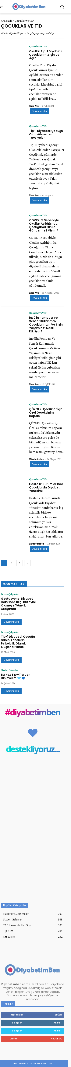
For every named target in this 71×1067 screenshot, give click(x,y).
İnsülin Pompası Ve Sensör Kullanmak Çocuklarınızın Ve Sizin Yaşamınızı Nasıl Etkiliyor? (46, 324)
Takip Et (57, 1022)
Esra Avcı (34, 105)
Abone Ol (56, 1038)
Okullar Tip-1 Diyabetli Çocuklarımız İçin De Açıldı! (45, 54)
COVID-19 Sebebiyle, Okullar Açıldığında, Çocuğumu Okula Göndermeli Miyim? (44, 225)
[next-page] (27, 563)
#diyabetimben (32, 712)
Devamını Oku (11, 621)
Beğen (58, 1014)
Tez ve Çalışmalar (10, 594)
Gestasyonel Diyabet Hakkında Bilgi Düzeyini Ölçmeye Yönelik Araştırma (18, 604)
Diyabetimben (36, 459)
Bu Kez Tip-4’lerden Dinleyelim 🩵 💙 (15, 676)
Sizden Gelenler (9, 670)
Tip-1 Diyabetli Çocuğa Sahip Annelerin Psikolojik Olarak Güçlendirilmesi (18, 642)
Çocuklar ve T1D (38, 46)
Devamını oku (39, 111)
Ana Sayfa (6, 20)
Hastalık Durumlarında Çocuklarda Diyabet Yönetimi (46, 487)
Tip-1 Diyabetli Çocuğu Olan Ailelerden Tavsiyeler (46, 134)
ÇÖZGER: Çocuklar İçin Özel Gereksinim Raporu (45, 412)
